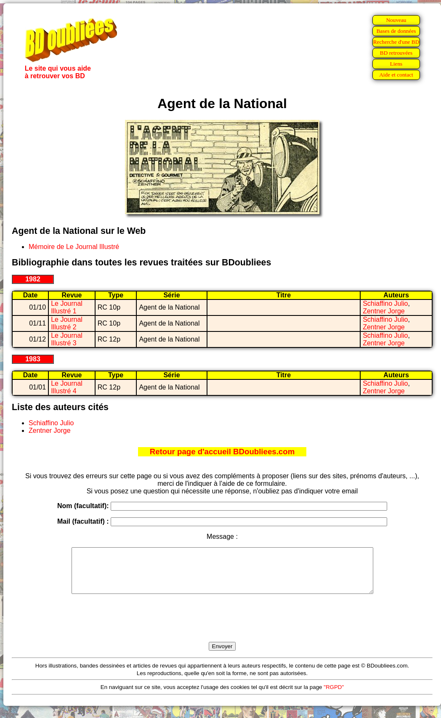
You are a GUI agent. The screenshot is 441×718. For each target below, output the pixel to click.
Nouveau (396, 20)
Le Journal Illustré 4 (66, 387)
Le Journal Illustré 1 (66, 307)
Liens (396, 64)
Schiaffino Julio (385, 303)
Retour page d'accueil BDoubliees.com (222, 451)
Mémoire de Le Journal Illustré (74, 246)
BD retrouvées (396, 53)
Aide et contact (396, 75)
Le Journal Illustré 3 (66, 339)
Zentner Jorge (384, 311)
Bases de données (396, 31)
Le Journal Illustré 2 (66, 323)
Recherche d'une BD (396, 42)
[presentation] (222, 627)
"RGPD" (334, 696)
